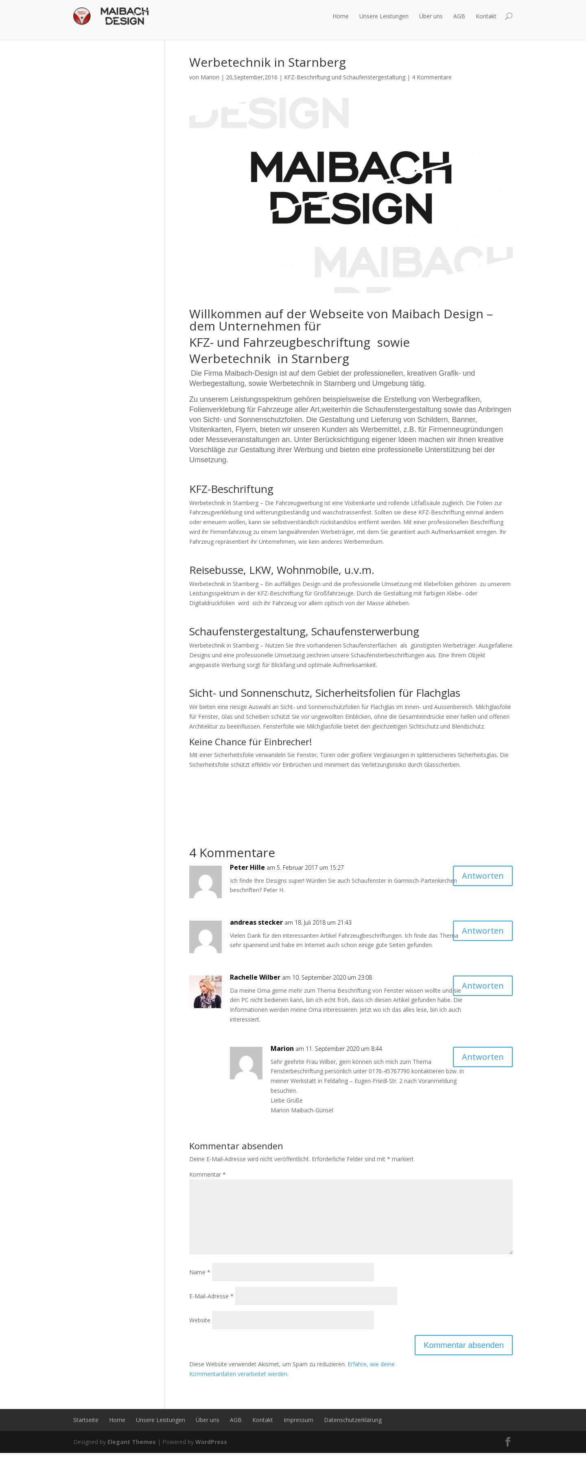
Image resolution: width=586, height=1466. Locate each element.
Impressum (298, 1433)
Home (340, 16)
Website (199, 1333)
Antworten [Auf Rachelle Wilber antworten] (483, 985)
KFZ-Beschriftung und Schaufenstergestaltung (344, 77)
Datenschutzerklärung (353, 1433)
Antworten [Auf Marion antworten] (483, 1056)
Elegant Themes (131, 1455)
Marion (210, 77)
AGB (459, 16)
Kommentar (207, 1174)
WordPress (211, 1455)
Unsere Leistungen (384, 16)
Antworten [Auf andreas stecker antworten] (483, 930)
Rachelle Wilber (255, 977)
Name (199, 1285)
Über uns (431, 16)
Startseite (85, 1433)
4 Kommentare (432, 77)
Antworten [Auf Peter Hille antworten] (483, 875)
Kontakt (486, 16)
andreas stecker (256, 922)
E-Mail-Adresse (211, 1309)
